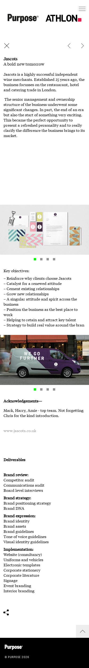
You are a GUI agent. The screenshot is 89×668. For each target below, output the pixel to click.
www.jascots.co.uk (20, 430)
